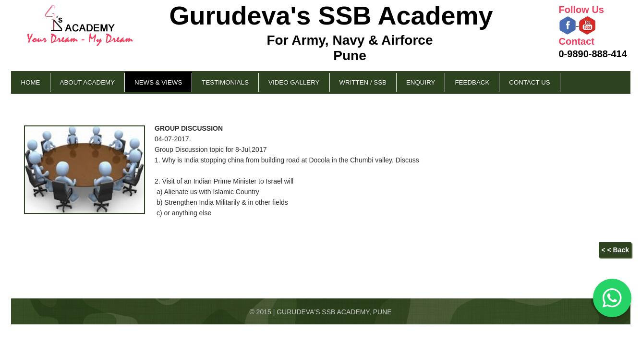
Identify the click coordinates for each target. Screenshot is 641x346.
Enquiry (420, 82)
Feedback (472, 82)
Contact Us (529, 82)
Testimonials (225, 82)
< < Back (615, 250)
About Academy (87, 82)
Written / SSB (363, 82)
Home (30, 82)
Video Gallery (293, 82)
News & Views (158, 82)
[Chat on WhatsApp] (612, 298)
